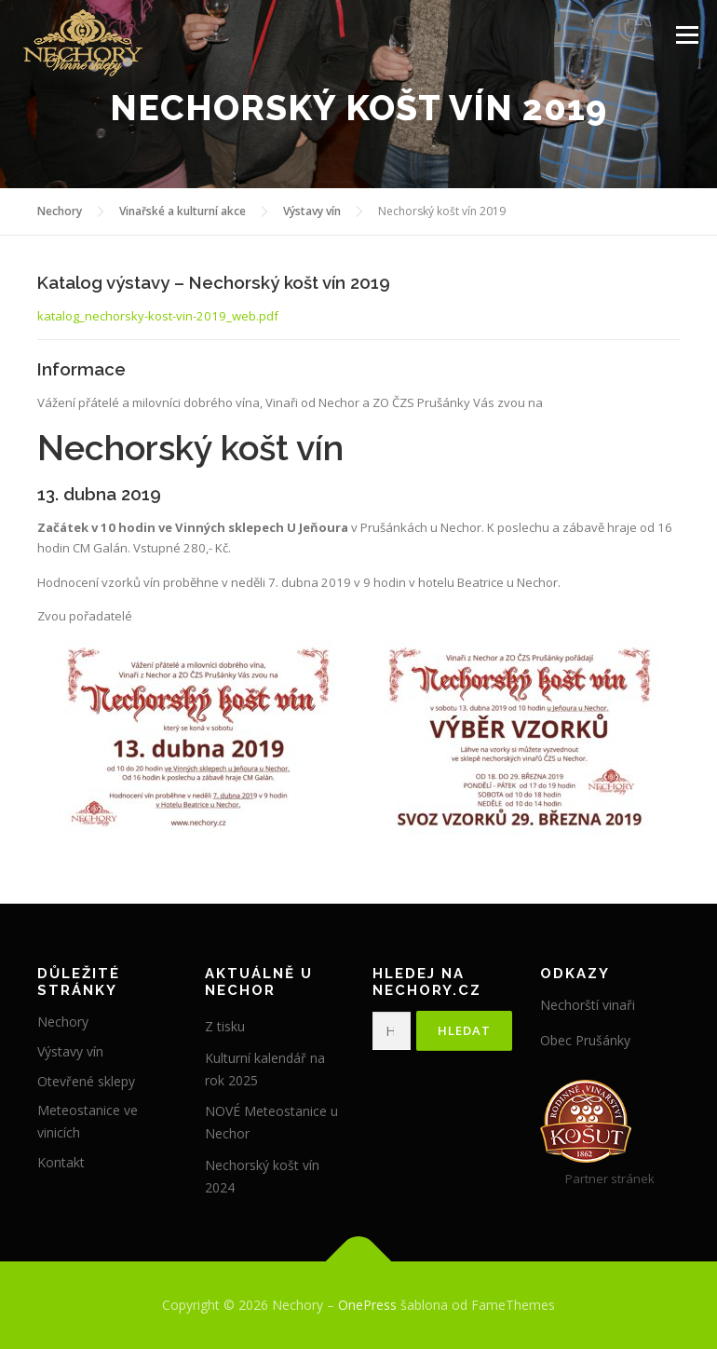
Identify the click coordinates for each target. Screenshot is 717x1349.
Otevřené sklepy (86, 1081)
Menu (686, 34)
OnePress (367, 1305)
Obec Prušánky (585, 1040)
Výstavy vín (70, 1051)
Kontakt (61, 1162)
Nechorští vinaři (587, 1005)
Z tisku (225, 1026)
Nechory (62, 1021)
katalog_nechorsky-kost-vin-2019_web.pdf (157, 315)
